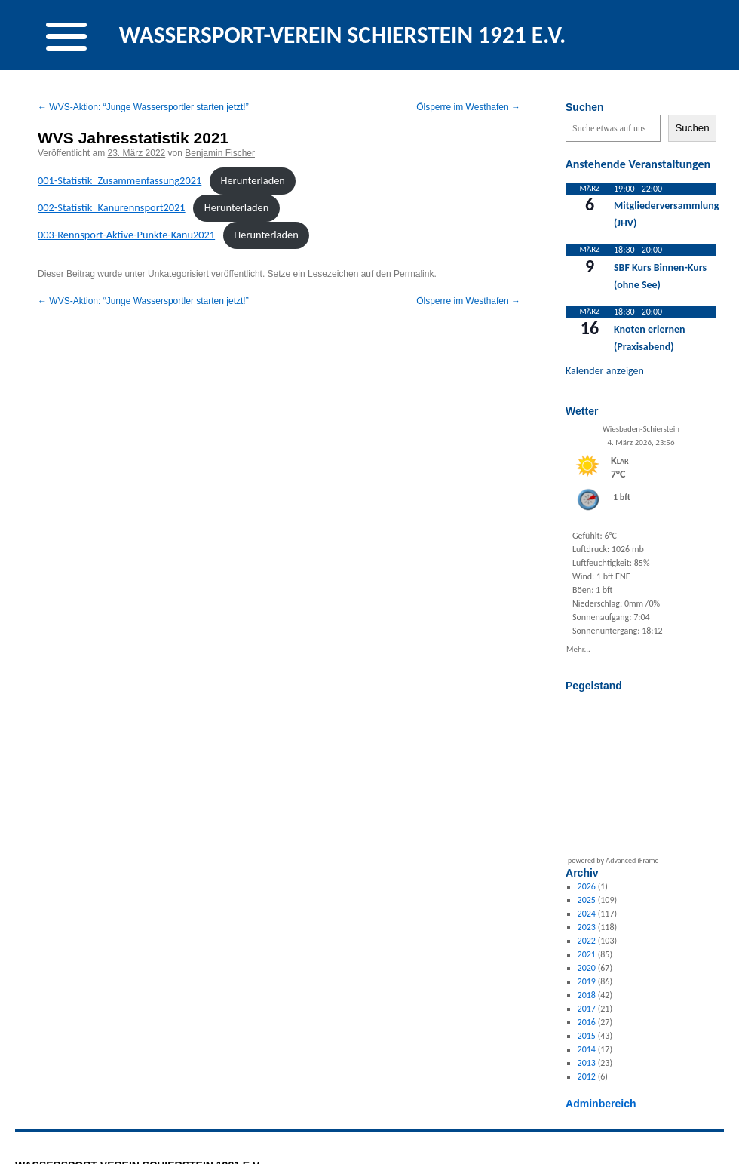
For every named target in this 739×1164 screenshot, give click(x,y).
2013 (587, 1063)
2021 (587, 954)
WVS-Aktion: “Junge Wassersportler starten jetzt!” (143, 107)
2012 (587, 1076)
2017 (587, 1008)
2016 (587, 1022)
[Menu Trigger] (66, 35)
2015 (587, 1035)
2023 (587, 927)
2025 (587, 900)
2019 (587, 981)
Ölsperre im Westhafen (468, 107)
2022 (587, 940)
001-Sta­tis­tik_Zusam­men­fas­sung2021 (119, 180)
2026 (587, 886)
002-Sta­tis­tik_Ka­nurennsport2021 (112, 207)
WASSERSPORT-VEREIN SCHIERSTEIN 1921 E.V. (342, 34)
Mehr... (578, 648)
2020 (587, 968)
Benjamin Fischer (220, 153)
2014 (587, 1049)
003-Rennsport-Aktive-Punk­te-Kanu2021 (126, 234)
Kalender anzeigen (605, 370)
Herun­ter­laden (252, 180)
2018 (587, 995)
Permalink (414, 274)
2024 (587, 913)
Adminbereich (601, 1104)
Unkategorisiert (178, 274)
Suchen (585, 107)
